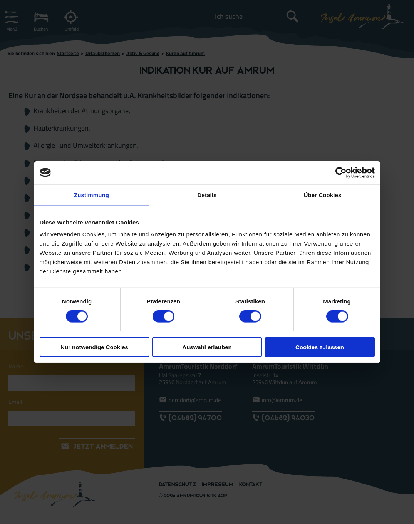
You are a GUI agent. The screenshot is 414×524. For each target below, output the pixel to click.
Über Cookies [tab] (323, 194)
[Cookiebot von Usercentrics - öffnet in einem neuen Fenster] (341, 172)
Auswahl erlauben (206, 347)
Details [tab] (207, 194)
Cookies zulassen (319, 347)
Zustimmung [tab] (91, 194)
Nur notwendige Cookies (94, 347)
